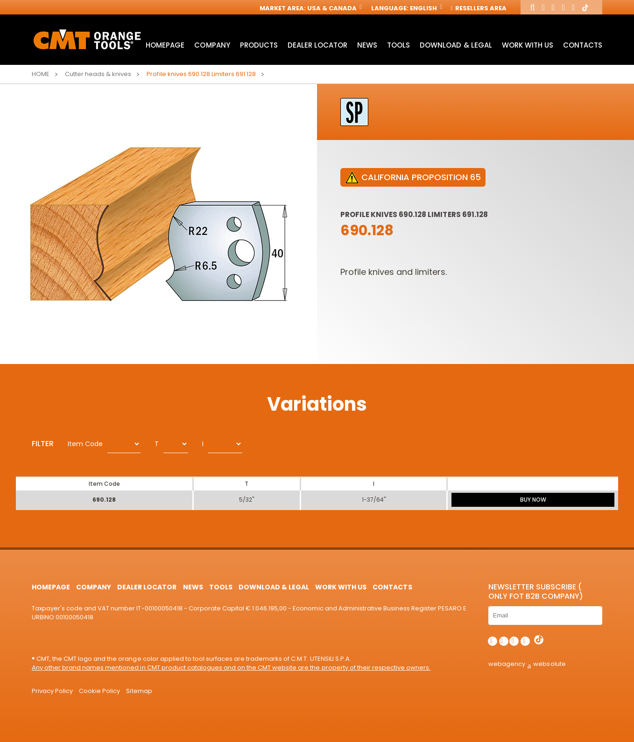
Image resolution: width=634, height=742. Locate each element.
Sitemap (139, 690)
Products (259, 45)
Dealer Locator (317, 45)
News (367, 45)
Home (40, 74)
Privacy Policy (52, 690)
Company (212, 45)
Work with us (527, 45)
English (425, 8)
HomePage (165, 45)
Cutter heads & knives (98, 74)
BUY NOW (533, 500)
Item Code (85, 443)
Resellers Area (479, 8)
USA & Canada (333, 8)
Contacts (582, 45)
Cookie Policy (99, 690)
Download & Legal (456, 45)
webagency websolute (527, 663)
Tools (398, 45)
